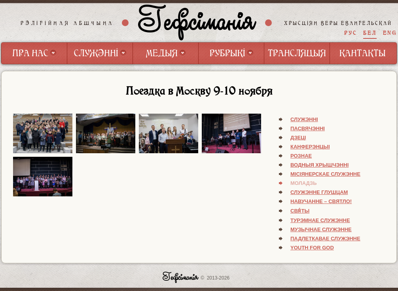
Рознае (301, 156)
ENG (390, 33)
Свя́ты (299, 211)
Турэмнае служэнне (320, 220)
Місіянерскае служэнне (325, 174)
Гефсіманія (197, 22)
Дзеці (298, 138)
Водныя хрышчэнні (319, 165)
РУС (350, 33)
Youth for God (312, 248)
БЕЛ (370, 33)
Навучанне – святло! (321, 201)
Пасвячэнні (307, 128)
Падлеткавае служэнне (325, 239)
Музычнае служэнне (321, 229)
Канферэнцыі (310, 147)
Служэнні (304, 119)
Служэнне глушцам (319, 192)
